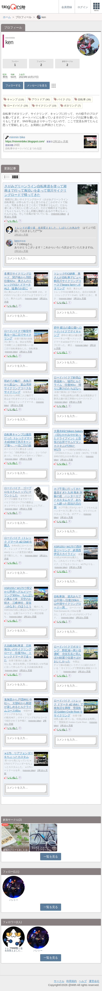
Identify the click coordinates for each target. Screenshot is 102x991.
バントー (13, 900)
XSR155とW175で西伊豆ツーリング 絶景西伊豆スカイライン (67, 550)
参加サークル (67, 63)
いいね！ (12, 220)
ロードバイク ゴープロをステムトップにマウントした (17, 491)
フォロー (15, 63)
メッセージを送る (37, 85)
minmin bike (58, 213)
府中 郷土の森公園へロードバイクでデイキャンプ (68, 331)
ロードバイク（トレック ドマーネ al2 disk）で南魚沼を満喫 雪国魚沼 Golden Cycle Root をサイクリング (68, 708)
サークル (59, 981)
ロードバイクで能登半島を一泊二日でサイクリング (17, 334)
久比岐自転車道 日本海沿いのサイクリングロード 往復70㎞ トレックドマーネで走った (18, 653)
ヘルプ (83, 981)
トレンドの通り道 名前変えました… (15, 949)
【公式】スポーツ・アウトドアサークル (43, 849)
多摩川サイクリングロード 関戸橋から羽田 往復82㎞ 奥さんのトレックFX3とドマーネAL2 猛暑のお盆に (19, 281)
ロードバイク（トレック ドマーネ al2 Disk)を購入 (18, 541)
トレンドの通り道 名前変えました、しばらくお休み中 (47, 227)
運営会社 (94, 981)
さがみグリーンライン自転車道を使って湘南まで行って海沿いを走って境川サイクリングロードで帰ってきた (35, 190)
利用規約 (71, 981)
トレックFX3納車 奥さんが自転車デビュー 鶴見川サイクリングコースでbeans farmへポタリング (69, 281)
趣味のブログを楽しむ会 (15, 850)
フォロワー (41, 63)
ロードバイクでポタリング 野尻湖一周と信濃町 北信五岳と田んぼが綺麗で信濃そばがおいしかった (67, 654)
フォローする (13, 85)
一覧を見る (51, 856)
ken (16, 240)
